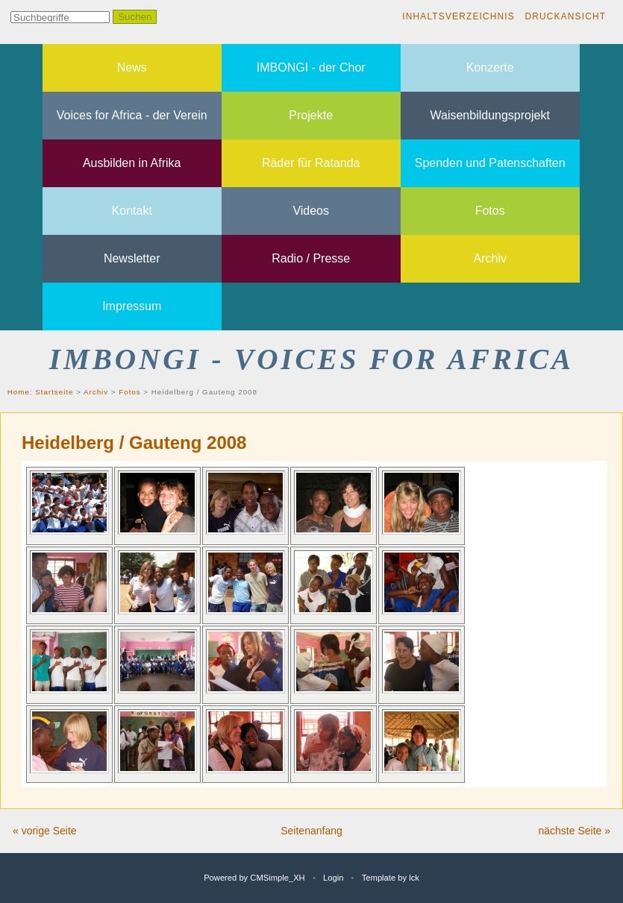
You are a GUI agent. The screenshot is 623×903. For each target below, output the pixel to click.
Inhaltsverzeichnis (458, 16)
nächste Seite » (574, 831)
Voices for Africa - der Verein (132, 115)
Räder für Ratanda (311, 163)
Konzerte (490, 67)
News (132, 67)
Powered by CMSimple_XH (254, 877)
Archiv (489, 258)
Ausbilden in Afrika (132, 163)
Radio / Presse (311, 258)
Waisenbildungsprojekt (490, 115)
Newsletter (132, 258)
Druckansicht (565, 16)
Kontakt (132, 210)
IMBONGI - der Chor (311, 67)
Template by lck (390, 877)
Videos (310, 210)
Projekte (311, 115)
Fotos (490, 210)
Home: (21, 392)
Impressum (131, 306)
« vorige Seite (45, 831)
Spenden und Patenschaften (490, 163)
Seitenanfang (311, 831)
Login (333, 877)
